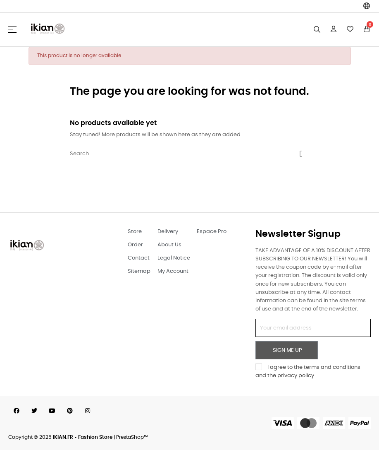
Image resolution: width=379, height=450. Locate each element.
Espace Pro (211, 231)
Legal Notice (173, 258)
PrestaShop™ (132, 437)
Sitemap (139, 271)
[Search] (190, 154)
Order (135, 245)
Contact (139, 258)
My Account (172, 271)
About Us (169, 245)
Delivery (167, 231)
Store (135, 231)
